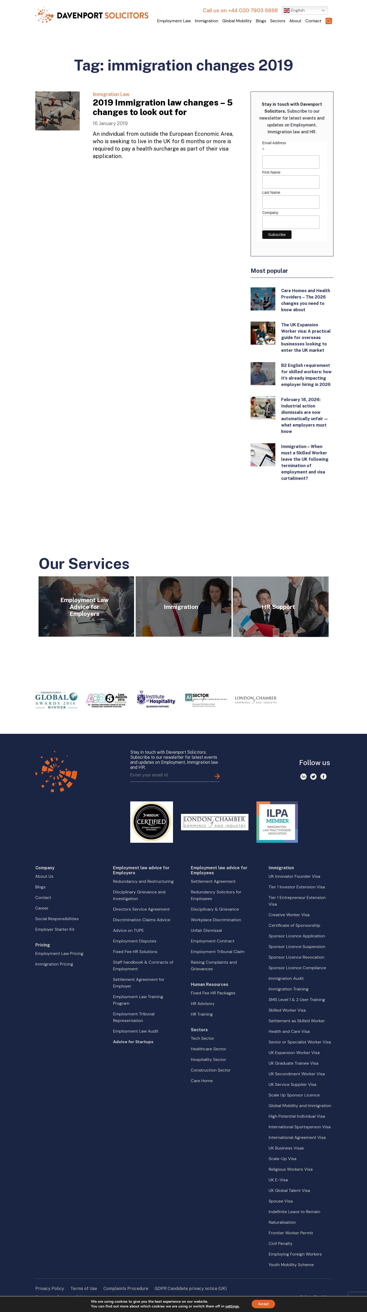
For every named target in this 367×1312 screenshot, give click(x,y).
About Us (44, 876)
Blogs (261, 21)
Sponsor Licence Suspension (297, 946)
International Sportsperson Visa (300, 1127)
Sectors (277, 21)
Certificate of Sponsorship (294, 925)
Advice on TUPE (128, 930)
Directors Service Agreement (141, 909)
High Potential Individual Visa (297, 1116)
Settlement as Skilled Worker (297, 1021)
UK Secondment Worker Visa (297, 1074)
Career (42, 908)
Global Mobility (237, 21)
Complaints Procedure (125, 1288)
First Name (271, 172)
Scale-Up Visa (282, 1158)
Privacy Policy (49, 1288)
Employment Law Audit (135, 1031)
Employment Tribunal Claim (217, 951)
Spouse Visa (281, 1201)
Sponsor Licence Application (297, 936)
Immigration (206, 21)
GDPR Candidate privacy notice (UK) (191, 1288)
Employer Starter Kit (55, 929)
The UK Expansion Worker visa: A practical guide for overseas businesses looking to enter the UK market (306, 337)
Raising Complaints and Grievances (214, 965)
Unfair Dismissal (206, 930)
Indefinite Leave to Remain (294, 1211)
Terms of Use (83, 1288)
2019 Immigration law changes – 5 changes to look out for (163, 107)
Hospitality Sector (208, 1059)
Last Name (271, 192)
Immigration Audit (286, 978)
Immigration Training (289, 989)
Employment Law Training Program (138, 1000)
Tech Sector (202, 1038)
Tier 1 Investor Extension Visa (297, 887)
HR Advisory (203, 1003)
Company (270, 212)
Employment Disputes (134, 941)
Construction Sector (211, 1070)
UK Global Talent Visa (289, 1190)
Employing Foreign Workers (295, 1254)
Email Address (290, 147)
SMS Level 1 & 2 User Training (297, 999)
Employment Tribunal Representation (133, 1017)
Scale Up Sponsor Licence (294, 1095)
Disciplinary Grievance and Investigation (139, 895)
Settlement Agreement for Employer (138, 983)
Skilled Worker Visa (287, 1010)
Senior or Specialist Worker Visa (300, 1042)
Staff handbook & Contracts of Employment (143, 965)
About (295, 21)
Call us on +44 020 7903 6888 (240, 10)
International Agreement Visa (297, 1137)
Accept (263, 1303)
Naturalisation (282, 1222)
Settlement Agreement (213, 881)
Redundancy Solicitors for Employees (216, 895)
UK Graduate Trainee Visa (293, 1063)
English (294, 10)
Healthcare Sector (208, 1049)
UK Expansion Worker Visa (294, 1052)
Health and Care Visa (289, 1031)
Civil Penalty (281, 1243)
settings (230, 1306)
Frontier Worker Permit (291, 1233)
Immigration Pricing (54, 964)
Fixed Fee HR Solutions (135, 951)
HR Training (202, 1014)
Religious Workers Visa (291, 1169)
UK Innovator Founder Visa (294, 876)
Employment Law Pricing (59, 953)
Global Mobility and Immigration (300, 1105)
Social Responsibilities (57, 919)
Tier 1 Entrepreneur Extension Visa (297, 901)
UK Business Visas (286, 1148)
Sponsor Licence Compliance (297, 968)
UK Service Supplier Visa (293, 1084)
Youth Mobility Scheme (291, 1264)
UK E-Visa (278, 1180)
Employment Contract (212, 941)
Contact (313, 21)
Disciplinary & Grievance (215, 909)
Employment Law (174, 21)
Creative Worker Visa (289, 915)
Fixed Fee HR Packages (213, 993)
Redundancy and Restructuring (143, 881)
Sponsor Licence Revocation (296, 957)
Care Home (202, 1080)
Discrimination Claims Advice (141, 920)
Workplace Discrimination (216, 920)
